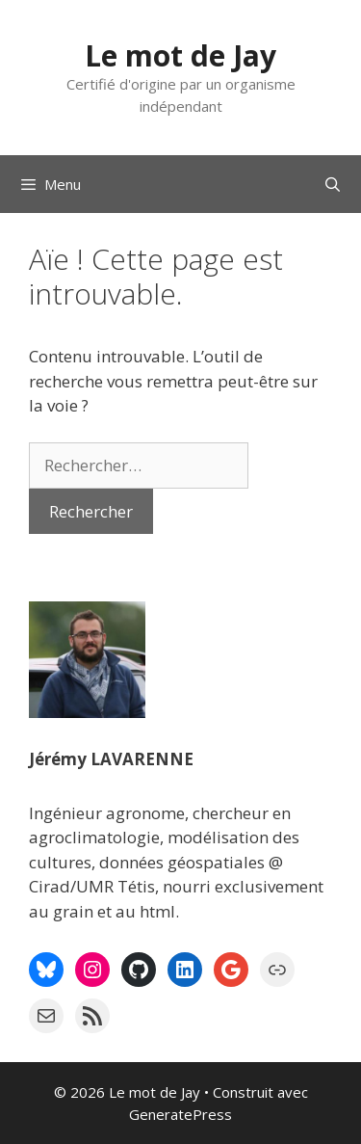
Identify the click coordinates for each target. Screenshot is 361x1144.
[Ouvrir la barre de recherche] (332, 184)
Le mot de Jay (180, 55)
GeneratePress (180, 1114)
